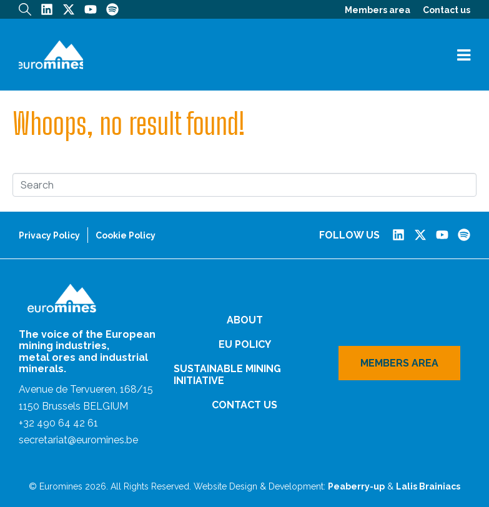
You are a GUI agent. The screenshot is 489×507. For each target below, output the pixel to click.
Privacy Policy (49, 235)
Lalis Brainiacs (428, 486)
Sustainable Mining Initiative (227, 374)
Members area (377, 10)
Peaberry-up (356, 486)
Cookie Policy (126, 235)
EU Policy (245, 344)
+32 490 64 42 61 (58, 423)
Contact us (446, 10)
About (245, 320)
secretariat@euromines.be (78, 440)
